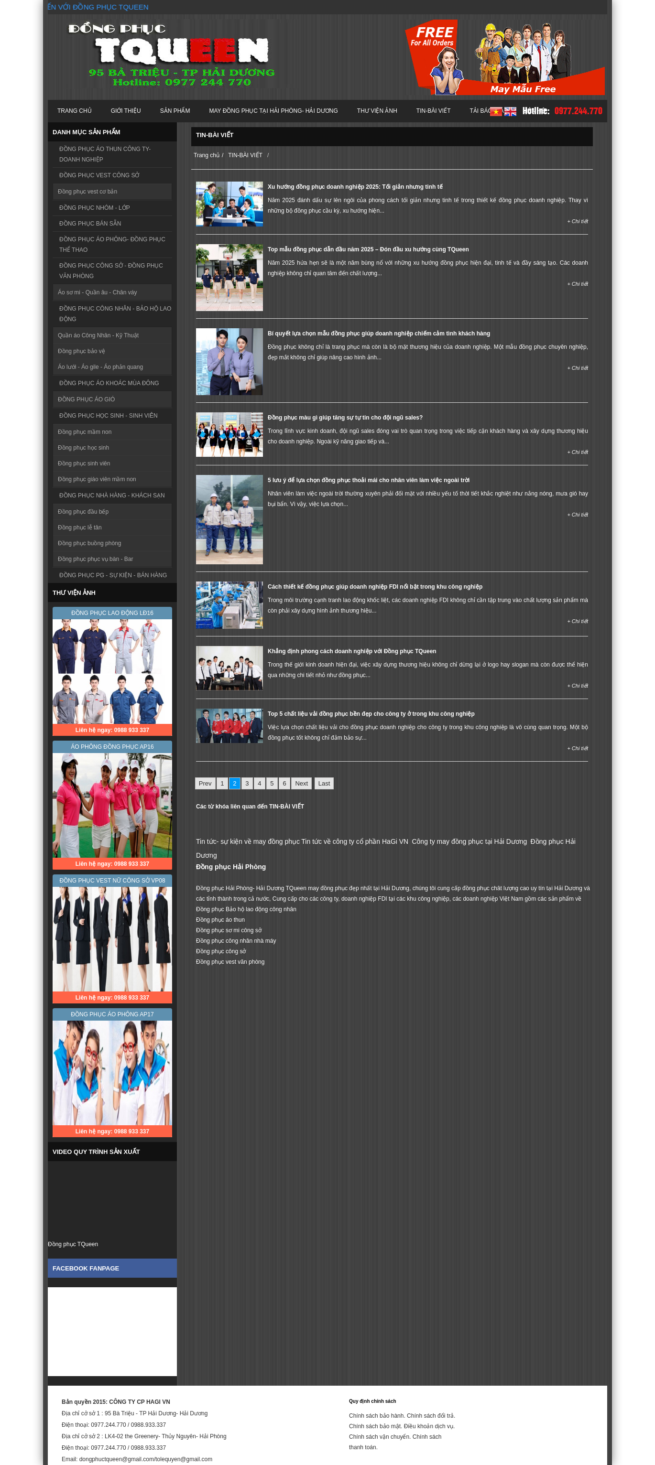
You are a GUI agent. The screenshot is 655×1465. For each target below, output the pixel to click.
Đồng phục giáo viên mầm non (97, 479)
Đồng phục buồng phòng (89, 543)
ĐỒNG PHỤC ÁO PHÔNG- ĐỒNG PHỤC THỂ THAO (112, 244)
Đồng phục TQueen (73, 1244)
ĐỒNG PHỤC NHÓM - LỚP (94, 208)
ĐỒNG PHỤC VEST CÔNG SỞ (99, 175)
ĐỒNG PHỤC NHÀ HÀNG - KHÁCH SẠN (112, 495)
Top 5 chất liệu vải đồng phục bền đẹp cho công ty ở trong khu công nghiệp (371, 714)
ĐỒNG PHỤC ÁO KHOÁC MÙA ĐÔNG (109, 383)
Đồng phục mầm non (84, 432)
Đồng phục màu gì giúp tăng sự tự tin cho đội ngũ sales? (345, 417)
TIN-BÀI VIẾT (433, 111)
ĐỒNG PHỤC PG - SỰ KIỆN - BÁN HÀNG (113, 575)
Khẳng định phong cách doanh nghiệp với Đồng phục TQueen (352, 651)
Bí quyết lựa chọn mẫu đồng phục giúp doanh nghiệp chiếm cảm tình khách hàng (379, 333)
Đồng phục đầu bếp (83, 511)
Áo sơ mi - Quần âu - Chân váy (97, 292)
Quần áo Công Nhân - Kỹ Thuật (98, 335)
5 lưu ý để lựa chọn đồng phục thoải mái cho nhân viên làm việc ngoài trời (368, 480)
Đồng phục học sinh (83, 447)
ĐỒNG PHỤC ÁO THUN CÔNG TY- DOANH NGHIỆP (105, 154)
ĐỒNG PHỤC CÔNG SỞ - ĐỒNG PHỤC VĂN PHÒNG (111, 271)
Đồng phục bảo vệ (81, 351)
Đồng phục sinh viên (84, 463)
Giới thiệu (126, 111)
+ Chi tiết (577, 221)
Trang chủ (74, 111)
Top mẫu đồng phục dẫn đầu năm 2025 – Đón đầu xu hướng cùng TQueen (368, 249)
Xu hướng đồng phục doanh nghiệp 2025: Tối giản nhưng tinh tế (355, 186)
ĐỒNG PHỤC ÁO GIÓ (86, 399)
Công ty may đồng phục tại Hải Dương (469, 841)
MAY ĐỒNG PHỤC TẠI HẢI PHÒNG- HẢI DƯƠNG (273, 111)
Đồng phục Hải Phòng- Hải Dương (240, 888)
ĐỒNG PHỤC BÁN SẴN (90, 223)
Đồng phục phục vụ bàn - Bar (95, 559)
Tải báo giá (487, 111)
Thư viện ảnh (377, 111)
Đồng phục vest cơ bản (87, 191)
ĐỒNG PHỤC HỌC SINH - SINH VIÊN (108, 415)
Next (301, 783)
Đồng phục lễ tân (80, 527)
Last (324, 783)
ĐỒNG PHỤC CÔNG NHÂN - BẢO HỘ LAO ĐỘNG (115, 314)
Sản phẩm (175, 111)
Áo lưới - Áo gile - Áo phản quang (100, 367)
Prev (205, 783)
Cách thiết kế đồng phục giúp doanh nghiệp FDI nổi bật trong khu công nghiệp (375, 586)
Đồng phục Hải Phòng (231, 867)
